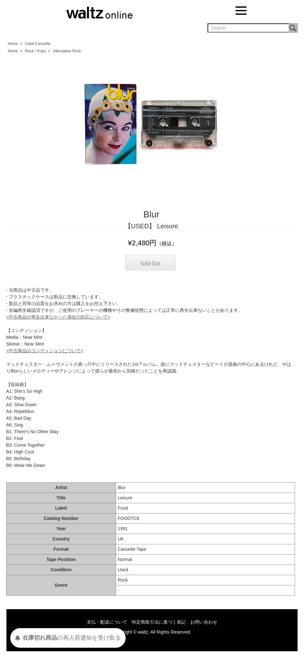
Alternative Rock (67, 51)
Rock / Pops (35, 51)
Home (13, 43)
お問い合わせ (203, 622)
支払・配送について (107, 622)
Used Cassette (37, 43)
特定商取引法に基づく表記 (159, 622)
